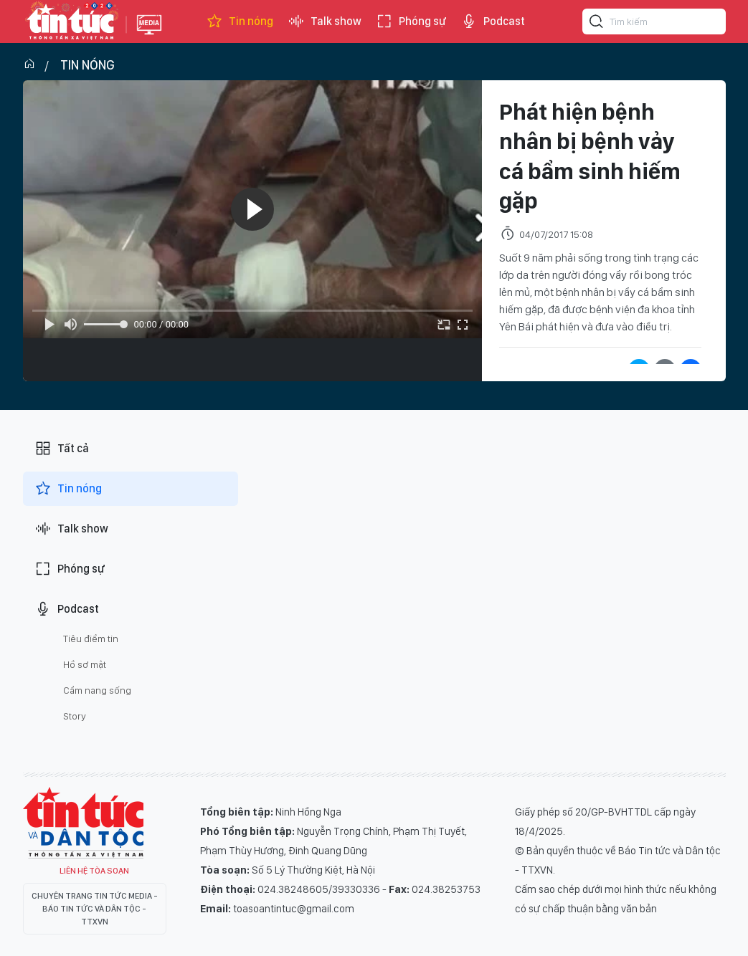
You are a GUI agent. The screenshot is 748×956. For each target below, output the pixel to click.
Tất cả (61, 448)
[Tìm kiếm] (596, 24)
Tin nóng (239, 21)
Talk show (324, 21)
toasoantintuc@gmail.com (293, 908)
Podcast (492, 21)
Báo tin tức (71, 21)
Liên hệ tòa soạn (94, 871)
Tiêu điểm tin (90, 638)
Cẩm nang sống (97, 690)
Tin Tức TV (83, 823)
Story (74, 716)
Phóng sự (411, 21)
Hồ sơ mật (84, 664)
